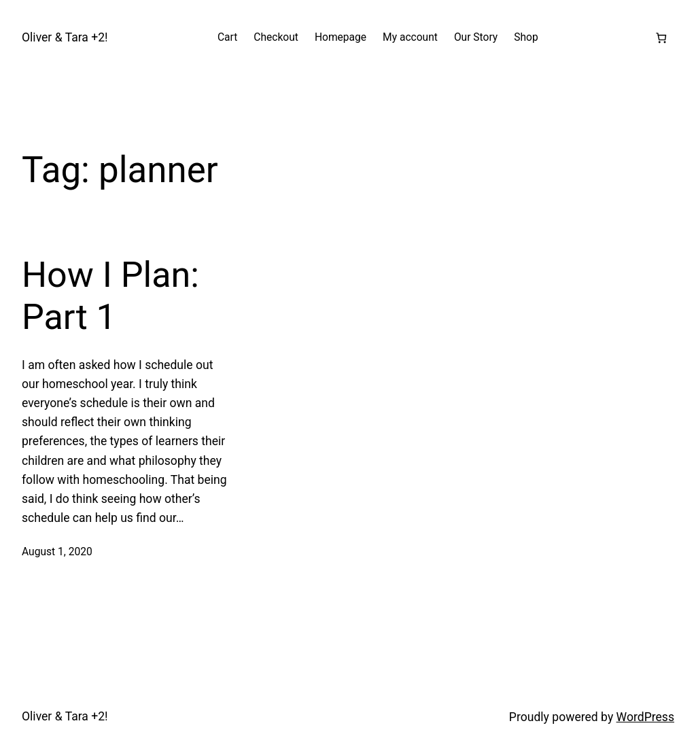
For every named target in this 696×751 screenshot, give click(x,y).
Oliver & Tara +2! (65, 37)
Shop (526, 37)
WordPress (645, 717)
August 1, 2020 (57, 552)
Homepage (340, 37)
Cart (227, 37)
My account (410, 37)
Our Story (476, 37)
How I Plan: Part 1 (110, 296)
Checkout (276, 37)
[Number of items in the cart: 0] (661, 37)
